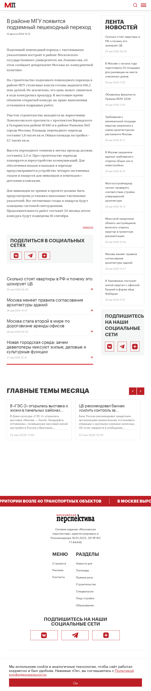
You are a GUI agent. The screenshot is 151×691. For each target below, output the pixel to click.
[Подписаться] (134, 346)
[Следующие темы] (140, 391)
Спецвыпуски (84, 591)
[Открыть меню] (143, 5)
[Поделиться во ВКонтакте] (16, 256)
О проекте (59, 563)
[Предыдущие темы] (132, 391)
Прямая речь (84, 577)
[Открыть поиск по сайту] (135, 5)
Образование (85, 605)
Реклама (58, 570)
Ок (75, 682)
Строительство (86, 584)
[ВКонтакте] (109, 346)
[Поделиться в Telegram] (30, 256)
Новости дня (84, 563)
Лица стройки (85, 598)
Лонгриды (82, 570)
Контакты (58, 576)
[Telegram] (122, 346)
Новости (88, 226)
